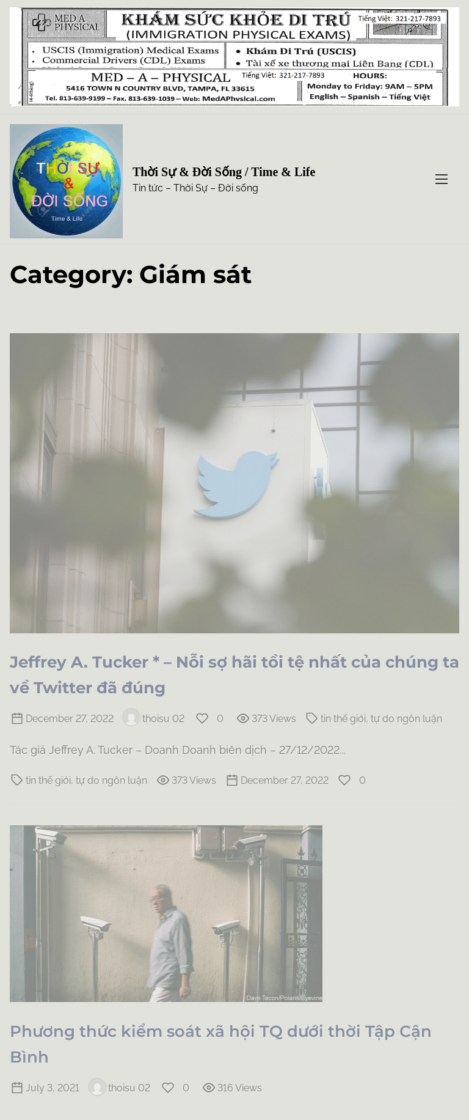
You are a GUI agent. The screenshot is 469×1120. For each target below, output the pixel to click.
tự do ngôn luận (406, 718)
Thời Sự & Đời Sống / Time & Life (224, 172)
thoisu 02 (153, 718)
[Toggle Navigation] (441, 178)
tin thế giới (343, 718)
